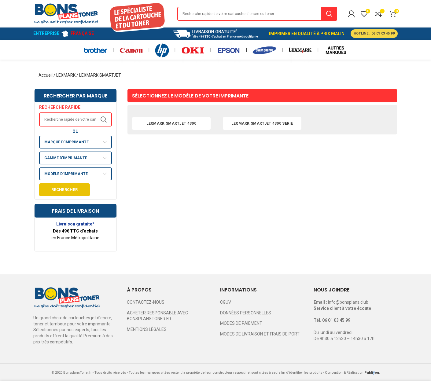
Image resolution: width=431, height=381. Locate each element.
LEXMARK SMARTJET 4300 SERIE (262, 123)
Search (329, 14)
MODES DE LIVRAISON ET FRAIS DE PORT (260, 334)
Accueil (46, 75)
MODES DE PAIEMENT (241, 323)
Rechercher (64, 189)
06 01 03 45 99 (336, 320)
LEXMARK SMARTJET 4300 (171, 123)
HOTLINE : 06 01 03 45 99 (374, 33)
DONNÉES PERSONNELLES (245, 312)
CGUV (225, 302)
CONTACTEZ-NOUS (145, 302)
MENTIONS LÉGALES (147, 329)
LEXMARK (66, 75)
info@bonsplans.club (348, 302)
